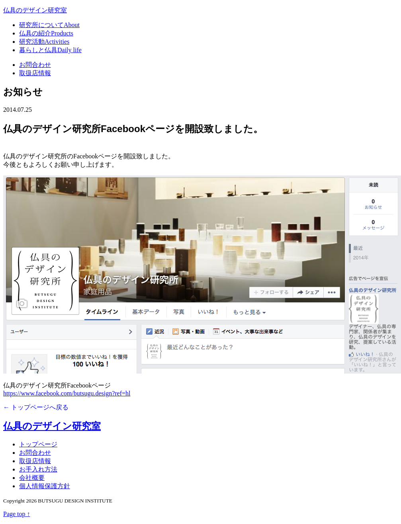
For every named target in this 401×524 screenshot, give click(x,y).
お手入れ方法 (38, 469)
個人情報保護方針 (44, 486)
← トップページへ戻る (35, 407)
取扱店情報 (35, 73)
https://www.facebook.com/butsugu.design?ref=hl (66, 393)
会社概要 (32, 477)
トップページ (38, 444)
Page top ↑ (16, 513)
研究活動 (44, 41)
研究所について (49, 24)
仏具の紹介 (46, 33)
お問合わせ (35, 64)
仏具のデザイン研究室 (35, 10)
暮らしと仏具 (50, 50)
